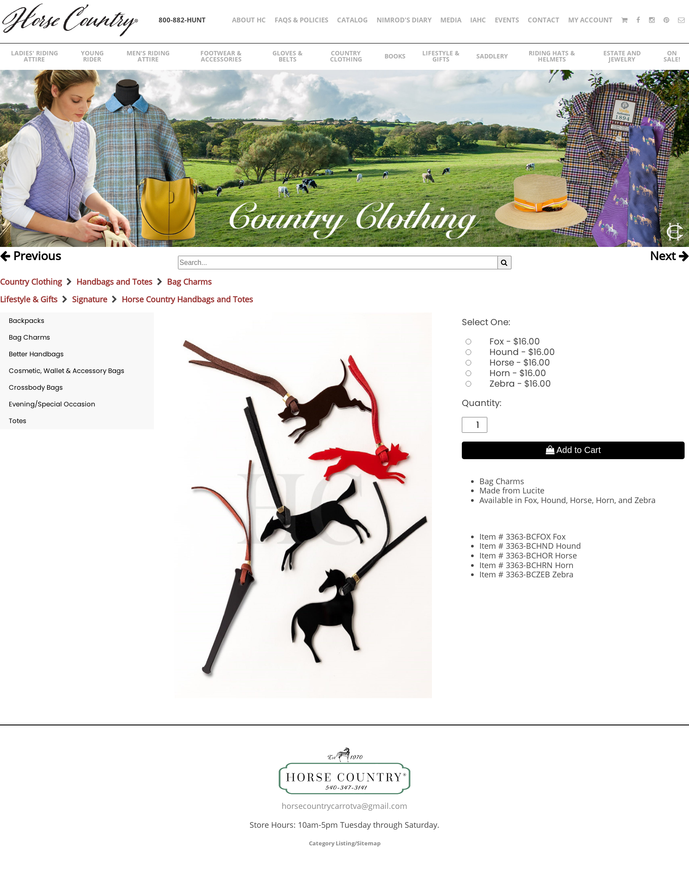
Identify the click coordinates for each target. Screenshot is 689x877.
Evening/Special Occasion (52, 404)
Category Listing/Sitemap (345, 843)
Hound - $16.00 (508, 352)
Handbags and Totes (114, 281)
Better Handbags (36, 354)
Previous (30, 256)
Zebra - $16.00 (506, 383)
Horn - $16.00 (504, 373)
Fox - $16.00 (501, 341)
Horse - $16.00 (506, 362)
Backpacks (26, 320)
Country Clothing (31, 281)
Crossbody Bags (36, 387)
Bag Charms (189, 281)
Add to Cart (573, 450)
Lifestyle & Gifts (29, 299)
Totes (17, 420)
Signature (89, 299)
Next (669, 256)
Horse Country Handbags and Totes (187, 299)
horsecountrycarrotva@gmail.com (344, 806)
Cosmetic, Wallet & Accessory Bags (66, 370)
